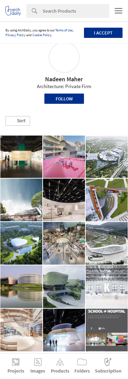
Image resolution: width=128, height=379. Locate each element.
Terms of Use (64, 30)
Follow (64, 99)
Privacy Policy (15, 35)
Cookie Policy (42, 35)
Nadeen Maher (64, 79)
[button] (17, 121)
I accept (103, 33)
